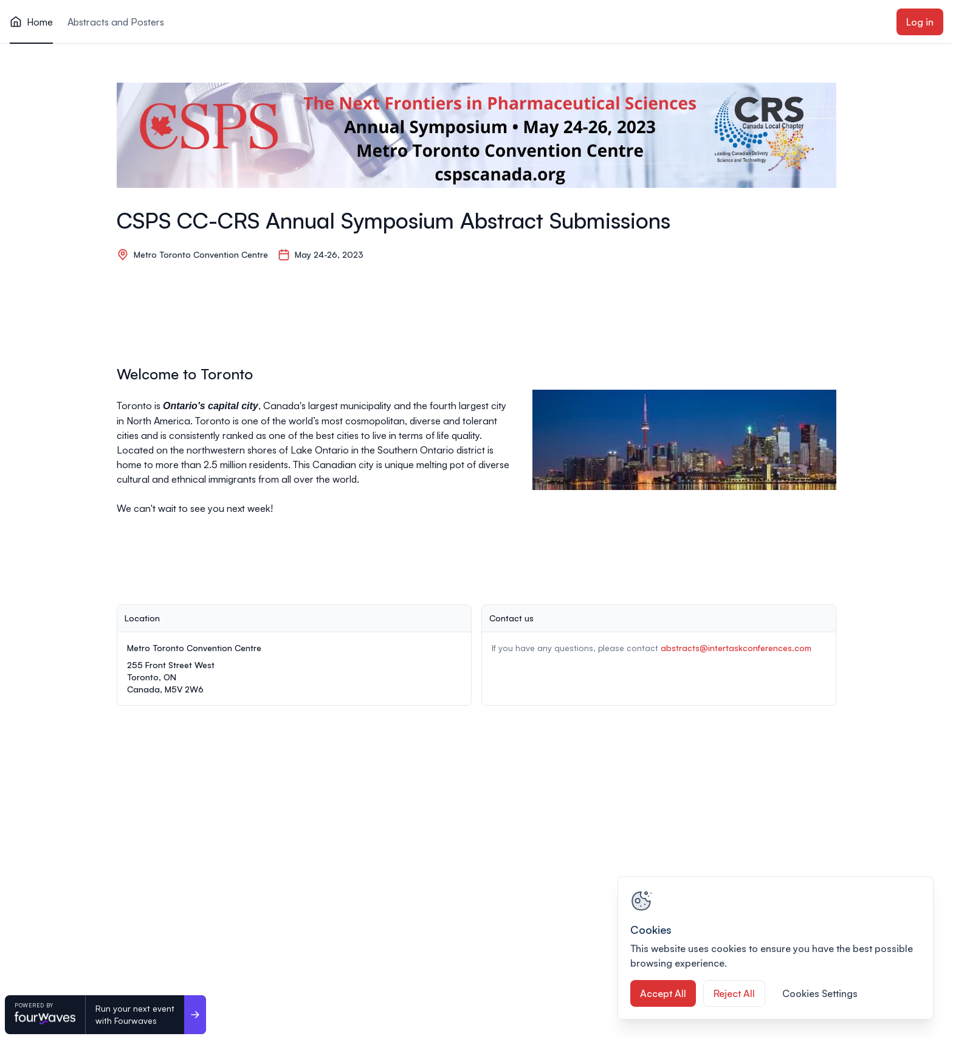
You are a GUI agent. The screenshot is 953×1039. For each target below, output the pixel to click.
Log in (920, 22)
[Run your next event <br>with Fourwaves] (195, 1014)
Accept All (663, 993)
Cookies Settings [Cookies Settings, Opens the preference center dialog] (820, 993)
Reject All (734, 993)
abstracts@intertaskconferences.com (736, 648)
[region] (776, 948)
